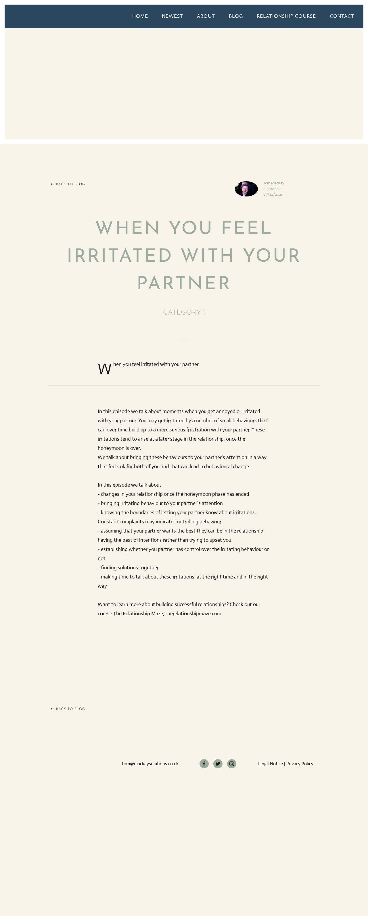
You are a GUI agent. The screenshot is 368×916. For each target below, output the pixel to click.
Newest (172, 16)
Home (140, 16)
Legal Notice (270, 764)
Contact (342, 16)
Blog (236, 16)
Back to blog (68, 184)
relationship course (286, 16)
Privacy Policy (299, 764)
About (206, 16)
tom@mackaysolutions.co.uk (150, 764)
